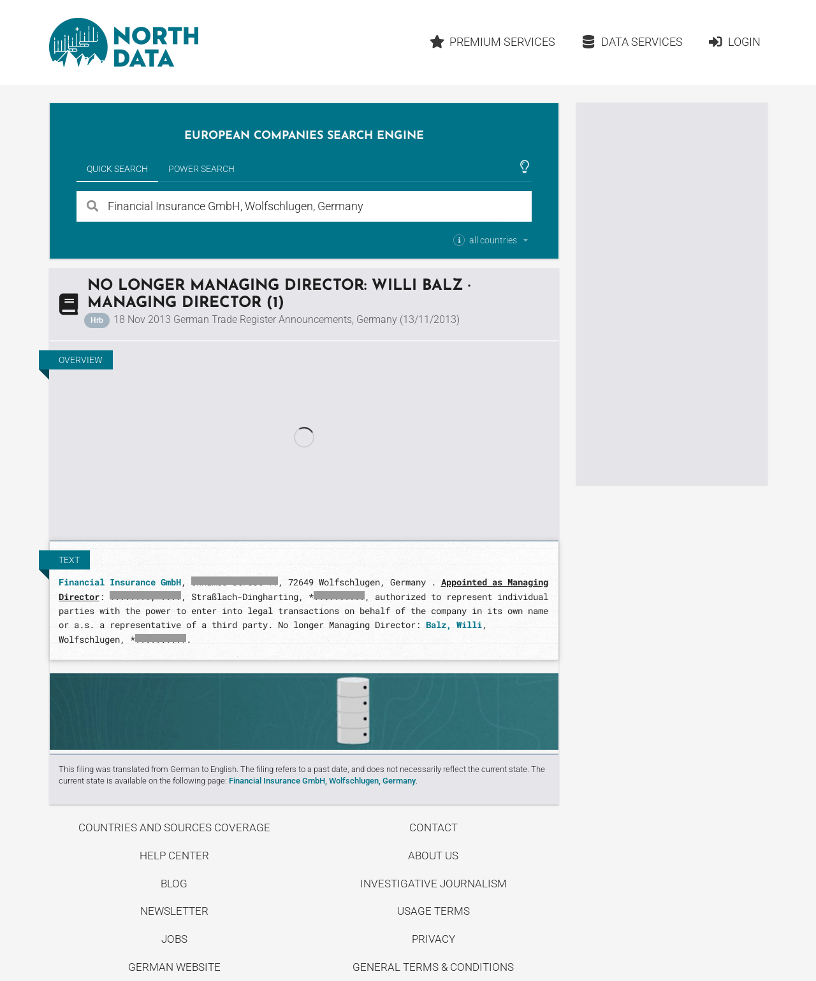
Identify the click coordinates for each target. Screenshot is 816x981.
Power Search (201, 169)
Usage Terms (433, 911)
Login (734, 41)
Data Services (632, 41)
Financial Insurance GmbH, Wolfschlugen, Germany (322, 780)
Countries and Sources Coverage (174, 827)
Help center (174, 855)
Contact (433, 827)
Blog (174, 883)
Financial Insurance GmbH (120, 582)
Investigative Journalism (433, 883)
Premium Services (492, 41)
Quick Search (117, 169)
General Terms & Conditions (433, 967)
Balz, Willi (454, 625)
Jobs (174, 939)
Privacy (433, 939)
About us (433, 855)
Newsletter (174, 911)
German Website (174, 967)
